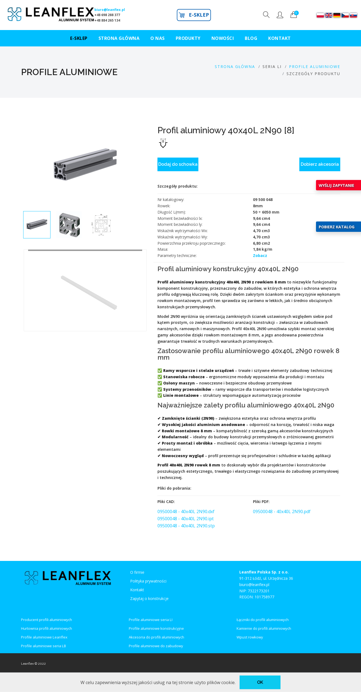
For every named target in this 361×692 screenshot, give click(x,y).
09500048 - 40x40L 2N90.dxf (185, 511)
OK (260, 682)
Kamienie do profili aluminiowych (264, 628)
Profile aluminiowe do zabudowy (156, 645)
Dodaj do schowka (178, 164)
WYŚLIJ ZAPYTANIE (336, 185)
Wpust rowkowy (250, 637)
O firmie (137, 572)
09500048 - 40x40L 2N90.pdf (282, 511)
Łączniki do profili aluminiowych (263, 619)
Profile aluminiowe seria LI (150, 619)
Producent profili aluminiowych (46, 619)
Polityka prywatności (148, 581)
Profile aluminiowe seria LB (43, 645)
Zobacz (260, 255)
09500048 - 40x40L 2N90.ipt (185, 519)
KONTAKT (279, 38)
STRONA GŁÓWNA (119, 38)
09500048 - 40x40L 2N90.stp (186, 526)
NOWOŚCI (222, 38)
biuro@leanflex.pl (109, 9)
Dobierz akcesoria (320, 164)
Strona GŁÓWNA (235, 66)
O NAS (157, 38)
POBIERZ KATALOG (336, 226)
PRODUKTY (188, 38)
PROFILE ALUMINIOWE (314, 66)
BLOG (251, 38)
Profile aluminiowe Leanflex (44, 637)
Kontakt (137, 589)
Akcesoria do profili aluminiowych (156, 637)
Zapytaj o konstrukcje (149, 598)
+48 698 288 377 (107, 15)
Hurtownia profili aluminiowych (46, 628)
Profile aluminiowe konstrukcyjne (156, 628)
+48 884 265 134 (107, 20)
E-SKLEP (194, 14)
